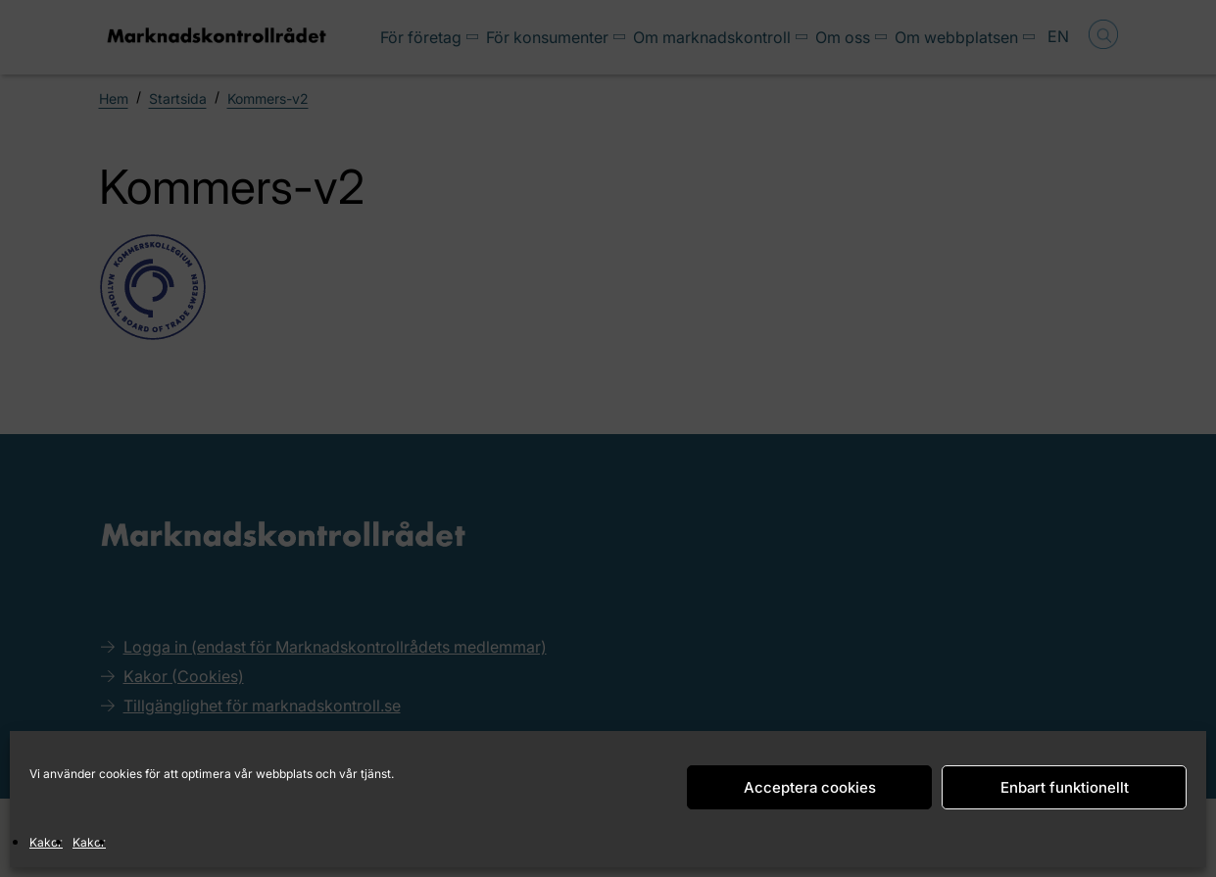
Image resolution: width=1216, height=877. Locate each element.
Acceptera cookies (810, 787)
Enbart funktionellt (1064, 787)
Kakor (46, 842)
